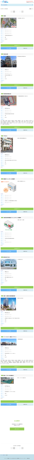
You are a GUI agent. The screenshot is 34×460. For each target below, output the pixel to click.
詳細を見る (25, 48)
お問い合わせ (17, 429)
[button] (12, 12)
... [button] (18, 11)
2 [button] (16, 11)
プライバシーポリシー (23, 458)
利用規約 (18, 458)
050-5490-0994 (29, 1)
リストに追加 (8, 48)
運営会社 (28, 458)
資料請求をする (17, 45)
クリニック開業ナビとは (8, 458)
